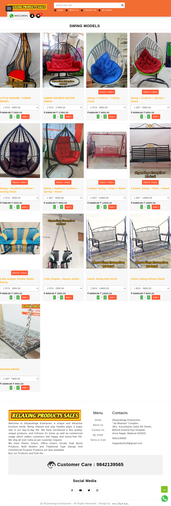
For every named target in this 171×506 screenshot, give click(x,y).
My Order (107, 10)
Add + (25, 116)
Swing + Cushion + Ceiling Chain (103, 100)
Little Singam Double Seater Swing (17, 281)
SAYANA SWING (9, 369)
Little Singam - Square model (61, 279)
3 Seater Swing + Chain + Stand (106, 188)
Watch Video (107, 92)
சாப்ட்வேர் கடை (120, 504)
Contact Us (90, 10)
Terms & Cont (98, 440)
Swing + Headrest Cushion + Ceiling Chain (17, 190)
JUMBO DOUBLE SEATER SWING (59, 100)
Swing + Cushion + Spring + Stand (148, 100)
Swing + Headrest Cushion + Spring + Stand (61, 190)
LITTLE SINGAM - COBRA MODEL (15, 100)
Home (60, 10)
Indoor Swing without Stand (148, 279)
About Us (73, 10)
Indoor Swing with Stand (102, 279)
